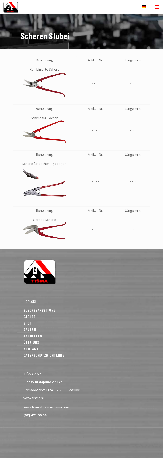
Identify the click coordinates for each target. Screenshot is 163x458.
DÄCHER (29, 316)
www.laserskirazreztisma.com (46, 407)
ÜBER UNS (31, 342)
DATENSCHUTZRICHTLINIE (43, 355)
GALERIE (30, 329)
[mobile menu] (157, 6)
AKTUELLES (32, 336)
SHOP (27, 323)
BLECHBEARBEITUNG (39, 310)
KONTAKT (30, 348)
